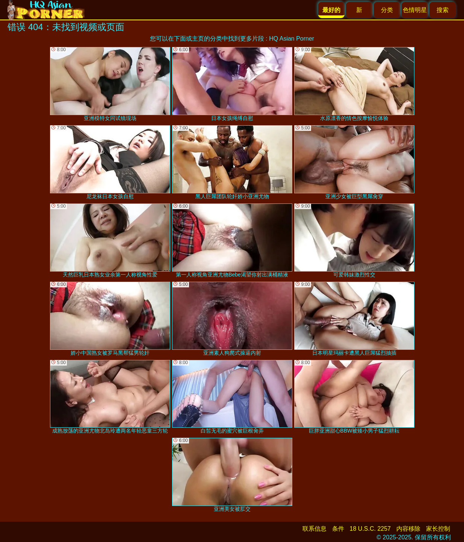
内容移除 (408, 528)
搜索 (443, 10)
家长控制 (438, 528)
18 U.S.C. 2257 (370, 528)
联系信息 (314, 528)
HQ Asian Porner (291, 38)
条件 (338, 528)
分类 (387, 10)
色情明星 (415, 10)
